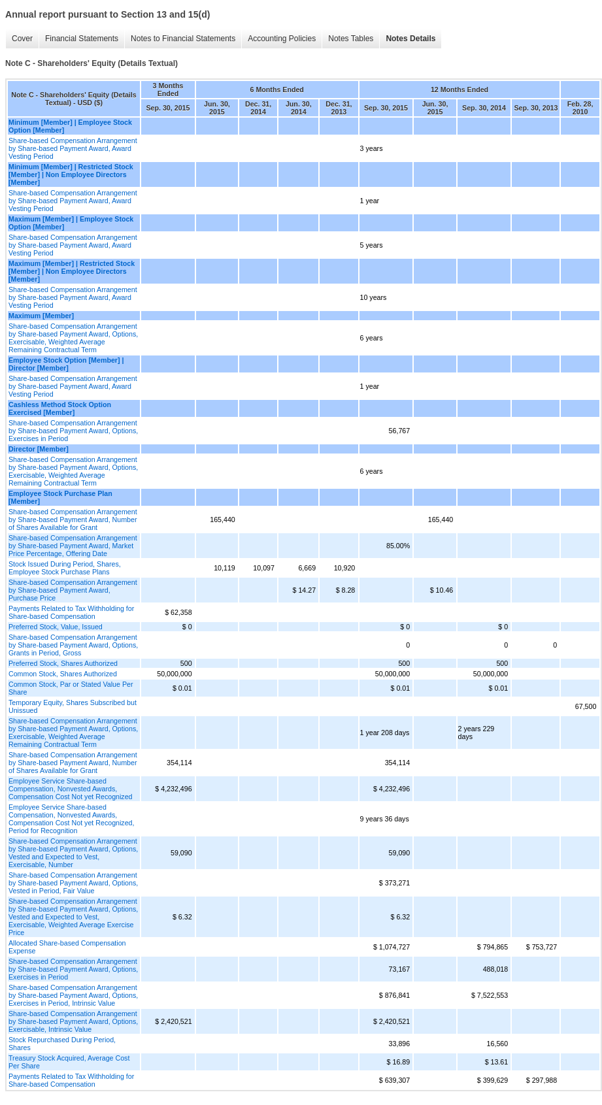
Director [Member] (38, 449)
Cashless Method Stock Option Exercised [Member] (59, 408)
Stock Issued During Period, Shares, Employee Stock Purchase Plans (64, 568)
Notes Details (410, 38)
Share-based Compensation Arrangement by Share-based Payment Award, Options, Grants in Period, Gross (73, 645)
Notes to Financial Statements (183, 38)
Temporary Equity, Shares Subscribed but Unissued (72, 706)
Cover (22, 38)
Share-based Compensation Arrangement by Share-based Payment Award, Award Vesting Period (72, 148)
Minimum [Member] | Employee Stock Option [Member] (70, 126)
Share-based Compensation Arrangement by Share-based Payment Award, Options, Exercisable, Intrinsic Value (73, 1021)
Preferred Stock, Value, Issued (55, 627)
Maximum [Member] (41, 316)
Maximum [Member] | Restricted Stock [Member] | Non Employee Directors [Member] (71, 271)
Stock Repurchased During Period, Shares (62, 1043)
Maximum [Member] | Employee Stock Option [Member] (70, 223)
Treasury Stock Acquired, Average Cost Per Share (68, 1062)
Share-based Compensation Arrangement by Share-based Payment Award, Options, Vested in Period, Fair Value (73, 883)
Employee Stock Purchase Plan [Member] (60, 497)
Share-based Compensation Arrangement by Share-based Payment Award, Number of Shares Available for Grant (72, 519)
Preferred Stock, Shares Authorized (63, 663)
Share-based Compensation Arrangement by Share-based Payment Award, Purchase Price (72, 590)
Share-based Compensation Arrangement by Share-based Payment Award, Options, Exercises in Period (73, 430)
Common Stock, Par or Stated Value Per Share (70, 688)
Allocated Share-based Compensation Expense (67, 947)
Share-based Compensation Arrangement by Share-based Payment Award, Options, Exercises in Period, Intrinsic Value (73, 995)
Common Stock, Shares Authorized (62, 674)
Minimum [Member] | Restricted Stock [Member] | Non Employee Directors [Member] (70, 174)
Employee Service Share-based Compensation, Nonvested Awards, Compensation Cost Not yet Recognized (70, 788)
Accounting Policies (282, 38)
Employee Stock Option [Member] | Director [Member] (66, 364)
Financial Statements (81, 38)
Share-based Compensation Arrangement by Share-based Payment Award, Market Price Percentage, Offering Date (72, 545)
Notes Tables (350, 38)
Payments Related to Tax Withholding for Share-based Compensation (71, 612)
